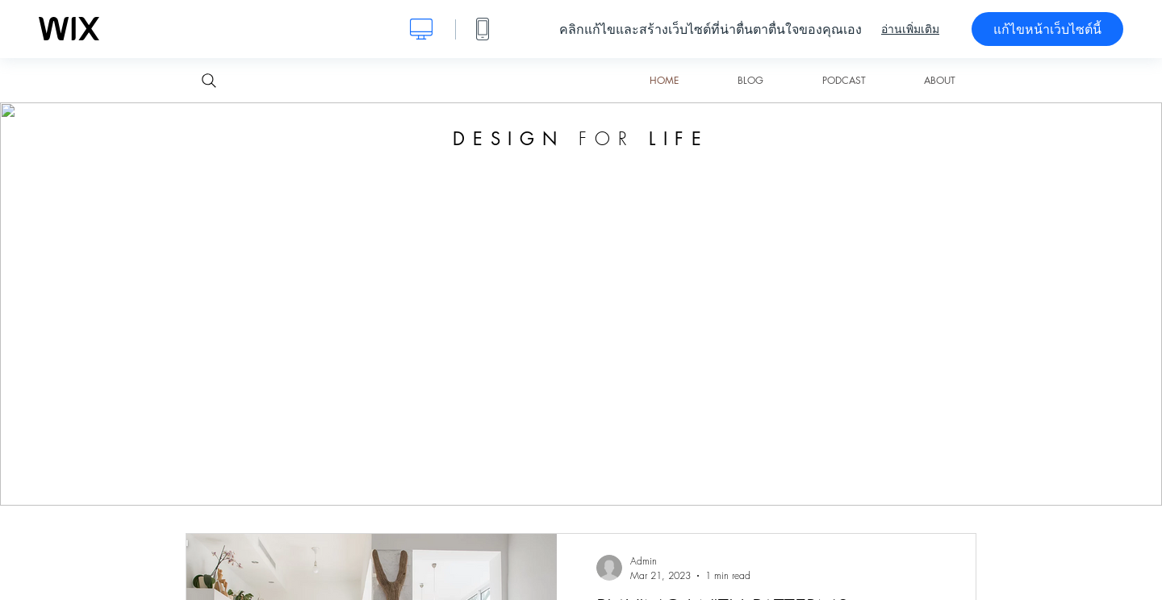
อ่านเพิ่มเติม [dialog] (910, 29)
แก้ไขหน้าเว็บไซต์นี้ (1047, 29)
